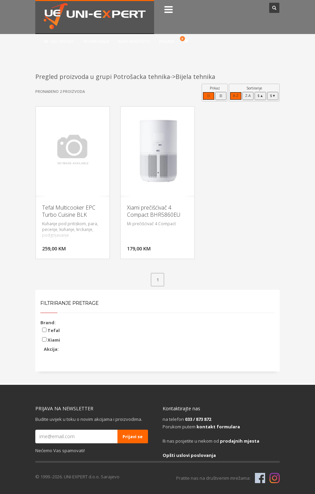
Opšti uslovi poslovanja (189, 455)
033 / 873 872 (198, 419)
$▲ (260, 95)
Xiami (51, 340)
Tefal (51, 330)
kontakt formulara (218, 427)
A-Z (236, 95)
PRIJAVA (166, 41)
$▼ (273, 95)
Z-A (248, 95)
